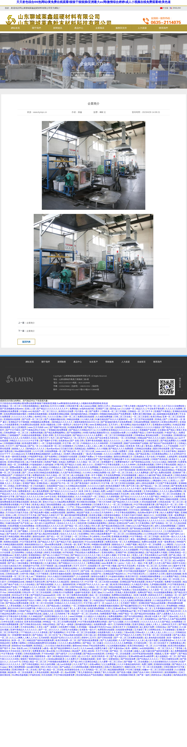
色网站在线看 (161, 510)
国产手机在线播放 (100, 507)
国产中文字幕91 (13, 430)
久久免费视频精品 (132, 542)
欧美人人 (175, 480)
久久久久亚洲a (55, 416)
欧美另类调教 (111, 560)
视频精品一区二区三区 (35, 598)
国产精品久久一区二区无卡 (72, 438)
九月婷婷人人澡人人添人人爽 (89, 446)
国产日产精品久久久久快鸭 (128, 635)
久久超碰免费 (83, 576)
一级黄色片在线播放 (65, 598)
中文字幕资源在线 (176, 584)
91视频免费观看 (75, 427)
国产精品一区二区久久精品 (77, 526)
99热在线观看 (115, 587)
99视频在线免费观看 (101, 544)
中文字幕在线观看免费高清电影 (93, 622)
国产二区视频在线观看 (35, 488)
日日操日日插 (66, 448)
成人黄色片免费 (147, 627)
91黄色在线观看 (68, 459)
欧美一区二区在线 (20, 520)
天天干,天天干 (80, 566)
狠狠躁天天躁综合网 (35, 582)
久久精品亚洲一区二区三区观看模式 (57, 446)
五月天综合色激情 (63, 435)
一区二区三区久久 (164, 648)
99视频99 (93, 414)
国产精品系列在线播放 (145, 614)
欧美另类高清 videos (55, 571)
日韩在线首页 (152, 440)
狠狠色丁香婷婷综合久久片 (33, 659)
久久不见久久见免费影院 (173, 406)
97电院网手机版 (35, 456)
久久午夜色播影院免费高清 (70, 480)
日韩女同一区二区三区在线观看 (37, 592)
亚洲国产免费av (86, 456)
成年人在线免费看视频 (165, 526)
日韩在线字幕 (72, 406)
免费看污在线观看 (173, 582)
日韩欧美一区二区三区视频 (114, 411)
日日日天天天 (36, 531)
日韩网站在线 (154, 629)
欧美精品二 (39, 645)
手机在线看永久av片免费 (156, 555)
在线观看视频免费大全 (71, 560)
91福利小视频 (175, 528)
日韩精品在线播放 (143, 448)
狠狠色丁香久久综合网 (105, 672)
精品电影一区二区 (75, 558)
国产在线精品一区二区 (162, 523)
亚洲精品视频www (144, 579)
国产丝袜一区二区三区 (58, 587)
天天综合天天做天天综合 (17, 512)
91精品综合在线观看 (140, 459)
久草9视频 (81, 627)
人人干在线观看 (171, 446)
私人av (29, 576)
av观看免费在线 (178, 488)
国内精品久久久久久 (35, 448)
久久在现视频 (75, 653)
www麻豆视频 (33, 667)
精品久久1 (141, 408)
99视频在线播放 (126, 598)
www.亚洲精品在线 (98, 424)
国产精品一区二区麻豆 (93, 643)
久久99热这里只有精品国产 (157, 534)
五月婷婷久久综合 (28, 438)
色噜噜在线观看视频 (37, 414)
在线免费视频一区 (53, 451)
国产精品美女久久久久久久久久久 (150, 520)
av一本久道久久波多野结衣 (43, 523)
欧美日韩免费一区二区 (66, 640)
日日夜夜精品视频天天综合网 (115, 494)
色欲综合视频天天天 (141, 424)
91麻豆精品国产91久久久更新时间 (111, 419)
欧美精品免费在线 (102, 539)
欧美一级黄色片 (174, 637)
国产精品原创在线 (132, 531)
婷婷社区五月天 (169, 624)
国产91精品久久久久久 (148, 659)
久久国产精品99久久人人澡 (131, 640)
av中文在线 (50, 496)
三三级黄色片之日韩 (155, 574)
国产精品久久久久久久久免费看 (87, 435)
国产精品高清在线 (45, 611)
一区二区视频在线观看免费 (84, 606)
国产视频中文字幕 (49, 440)
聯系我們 (157, 362)
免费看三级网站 (18, 643)
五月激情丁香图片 (129, 603)
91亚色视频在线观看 (158, 571)
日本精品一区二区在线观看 (118, 653)
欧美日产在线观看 (154, 582)
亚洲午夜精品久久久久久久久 (24, 629)
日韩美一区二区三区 (56, 488)
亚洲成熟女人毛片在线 (144, 456)
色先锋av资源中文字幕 (148, 512)
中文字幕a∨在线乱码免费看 (153, 550)
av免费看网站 (155, 539)
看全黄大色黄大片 (153, 616)
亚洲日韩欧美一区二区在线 (24, 669)
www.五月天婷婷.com (38, 427)
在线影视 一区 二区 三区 (80, 619)
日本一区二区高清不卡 (41, 528)
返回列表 (26, 342)
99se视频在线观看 (23, 451)
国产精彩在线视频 (45, 584)
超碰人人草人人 (153, 624)
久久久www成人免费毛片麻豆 (94, 648)
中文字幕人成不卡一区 (94, 603)
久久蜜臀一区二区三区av (111, 661)
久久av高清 (108, 592)
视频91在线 (130, 667)
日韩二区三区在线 (122, 416)
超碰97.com (32, 560)
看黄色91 (113, 598)
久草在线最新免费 (148, 502)
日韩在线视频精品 (30, 406)
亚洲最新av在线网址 (162, 424)
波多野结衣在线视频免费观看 (97, 480)
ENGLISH (177, 8)
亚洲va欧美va (119, 608)
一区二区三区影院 (140, 416)
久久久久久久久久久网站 (42, 550)
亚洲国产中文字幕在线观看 (107, 464)
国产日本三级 (132, 486)
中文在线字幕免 (169, 451)
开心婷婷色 (94, 536)
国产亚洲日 (179, 608)
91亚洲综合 (54, 459)
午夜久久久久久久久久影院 (49, 608)
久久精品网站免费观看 (65, 502)
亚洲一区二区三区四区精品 (67, 550)
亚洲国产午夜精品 (162, 411)
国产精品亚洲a (143, 454)
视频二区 (88, 600)
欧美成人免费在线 (160, 568)
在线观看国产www (55, 486)
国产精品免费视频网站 (55, 432)
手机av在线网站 (83, 507)
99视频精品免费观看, (41, 422)
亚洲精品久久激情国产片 (91, 590)
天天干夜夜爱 (47, 566)
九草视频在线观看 (158, 584)
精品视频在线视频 (140, 558)
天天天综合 (134, 510)
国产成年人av (177, 534)
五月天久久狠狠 (57, 406)
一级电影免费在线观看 (10, 518)
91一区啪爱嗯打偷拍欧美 (19, 635)
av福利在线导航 (87, 408)
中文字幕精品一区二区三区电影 (145, 536)
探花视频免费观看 (30, 518)
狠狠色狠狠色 (96, 667)
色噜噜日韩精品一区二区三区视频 (92, 598)
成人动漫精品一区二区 (166, 656)
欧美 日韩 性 (85, 491)
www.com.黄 (115, 579)
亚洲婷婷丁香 (179, 472)
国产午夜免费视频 (8, 611)
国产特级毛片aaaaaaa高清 (43, 595)
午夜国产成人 (171, 432)
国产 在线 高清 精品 (30, 507)
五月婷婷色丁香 (62, 614)
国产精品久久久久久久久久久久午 (52, 408)
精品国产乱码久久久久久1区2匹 (65, 637)
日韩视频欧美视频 (12, 443)
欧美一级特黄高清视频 (16, 456)
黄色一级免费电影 (139, 539)
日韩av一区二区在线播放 (91, 520)
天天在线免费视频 (112, 475)
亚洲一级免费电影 (176, 515)
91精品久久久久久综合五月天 (68, 603)
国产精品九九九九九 (9, 438)
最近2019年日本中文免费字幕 (22, 608)
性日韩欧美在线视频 (86, 502)
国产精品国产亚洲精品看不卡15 (114, 459)
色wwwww (117, 406)
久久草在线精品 (63, 651)
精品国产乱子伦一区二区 (149, 406)
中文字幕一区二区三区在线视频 (81, 632)
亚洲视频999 (101, 579)
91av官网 (106, 536)
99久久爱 (95, 526)
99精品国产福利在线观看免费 (40, 640)
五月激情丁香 (140, 629)
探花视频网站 (171, 672)
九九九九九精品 (159, 462)
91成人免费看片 (120, 451)
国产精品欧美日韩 (177, 558)
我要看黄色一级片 (43, 656)
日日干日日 (106, 510)
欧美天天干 (44, 438)
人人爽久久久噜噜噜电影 (133, 440)
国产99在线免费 (128, 659)
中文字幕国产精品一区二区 (139, 608)
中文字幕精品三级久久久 (154, 606)
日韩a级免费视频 (142, 422)
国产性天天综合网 (126, 566)
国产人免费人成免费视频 (17, 539)
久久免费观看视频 (145, 499)
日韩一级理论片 (64, 424)
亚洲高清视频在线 (143, 478)
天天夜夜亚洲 (93, 518)
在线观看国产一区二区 (132, 619)
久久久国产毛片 (80, 664)
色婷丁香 (67, 608)
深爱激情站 (114, 659)
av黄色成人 (57, 454)
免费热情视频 (36, 432)
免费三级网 (147, 664)
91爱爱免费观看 (7, 560)
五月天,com (37, 510)
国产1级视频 (30, 470)
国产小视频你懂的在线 (55, 419)
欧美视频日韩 (141, 547)
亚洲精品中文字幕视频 (19, 422)
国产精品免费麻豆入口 (55, 494)
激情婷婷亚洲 (69, 584)
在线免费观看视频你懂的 (15, 414)
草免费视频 (172, 606)
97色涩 (165, 558)
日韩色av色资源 (103, 611)
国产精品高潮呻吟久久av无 (66, 648)
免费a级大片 (39, 571)
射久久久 (51, 598)
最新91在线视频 (174, 574)
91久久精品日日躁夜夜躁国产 (62, 576)
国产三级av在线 (171, 616)
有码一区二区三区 (171, 587)
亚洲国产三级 (102, 408)
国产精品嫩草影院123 (131, 606)
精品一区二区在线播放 (100, 595)
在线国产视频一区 (20, 528)
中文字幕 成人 (124, 555)
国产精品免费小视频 (40, 512)
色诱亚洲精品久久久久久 (56, 616)
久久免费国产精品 (170, 576)
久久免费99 (102, 430)
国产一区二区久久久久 (49, 629)
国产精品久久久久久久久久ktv (30, 496)
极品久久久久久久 (112, 440)
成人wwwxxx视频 (88, 406)
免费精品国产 (6, 475)
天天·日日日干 (73, 571)
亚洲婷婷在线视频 (162, 664)
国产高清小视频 (124, 672)
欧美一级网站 (132, 648)
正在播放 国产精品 (166, 430)
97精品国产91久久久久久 (89, 584)
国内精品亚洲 (179, 675)
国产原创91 (29, 459)
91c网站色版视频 (20, 675)
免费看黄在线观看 (106, 629)
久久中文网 (38, 451)
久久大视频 (102, 448)
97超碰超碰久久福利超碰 (42, 464)
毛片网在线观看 (70, 520)
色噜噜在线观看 (11, 542)
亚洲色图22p (180, 435)
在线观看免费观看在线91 (158, 467)
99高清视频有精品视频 (83, 579)
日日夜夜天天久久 (101, 504)
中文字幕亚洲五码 (136, 574)
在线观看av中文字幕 (21, 579)
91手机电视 (68, 552)
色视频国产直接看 (148, 430)
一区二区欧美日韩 (153, 587)
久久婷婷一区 (128, 408)
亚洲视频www (6, 555)
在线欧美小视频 (62, 611)
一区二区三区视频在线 (122, 504)
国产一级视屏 (50, 627)
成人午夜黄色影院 (34, 462)
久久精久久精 (87, 419)
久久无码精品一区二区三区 (94, 669)
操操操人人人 (18, 448)
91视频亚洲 (132, 627)
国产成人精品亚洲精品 (164, 470)
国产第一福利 (143, 675)
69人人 (166, 480)
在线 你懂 (135, 494)
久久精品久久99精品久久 (50, 467)
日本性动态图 (7, 622)
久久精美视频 (16, 459)
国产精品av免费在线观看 (17, 603)
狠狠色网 (172, 462)
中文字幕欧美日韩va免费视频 (151, 611)
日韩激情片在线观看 (68, 456)
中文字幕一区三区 (71, 443)
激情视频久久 (147, 510)
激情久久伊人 (104, 406)
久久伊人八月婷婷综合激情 (59, 579)
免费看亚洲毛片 (172, 547)
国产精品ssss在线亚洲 (94, 653)
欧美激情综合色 (72, 669)
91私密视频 (13, 526)
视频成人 (159, 653)
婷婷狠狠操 (86, 504)
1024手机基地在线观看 (143, 653)
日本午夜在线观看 (127, 470)
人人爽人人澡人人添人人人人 (161, 632)
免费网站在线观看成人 (122, 595)
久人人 (58, 584)
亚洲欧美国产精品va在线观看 (152, 603)
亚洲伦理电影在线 (16, 462)
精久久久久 (88, 464)
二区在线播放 (166, 435)
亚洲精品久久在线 (76, 494)
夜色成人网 (36, 502)
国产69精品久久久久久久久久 (72, 563)
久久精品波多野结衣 (162, 600)
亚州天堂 (26, 651)
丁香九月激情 (129, 406)
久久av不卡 (15, 661)
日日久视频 (60, 478)
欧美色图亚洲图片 (30, 443)
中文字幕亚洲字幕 (28, 542)
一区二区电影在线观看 (51, 443)
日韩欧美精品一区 (177, 552)
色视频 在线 (28, 656)
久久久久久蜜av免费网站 (171, 491)
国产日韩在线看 (105, 637)
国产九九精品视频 (109, 640)
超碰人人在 (48, 614)
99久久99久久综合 (50, 667)
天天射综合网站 (27, 627)
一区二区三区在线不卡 (158, 643)
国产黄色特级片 (82, 483)
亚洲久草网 (48, 435)
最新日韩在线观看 (161, 448)
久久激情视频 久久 (22, 510)
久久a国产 (49, 478)
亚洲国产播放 (29, 483)
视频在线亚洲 (39, 579)
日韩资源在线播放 (111, 515)
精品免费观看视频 (87, 528)
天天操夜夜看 (35, 648)
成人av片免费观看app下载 (124, 611)
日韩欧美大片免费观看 (63, 592)
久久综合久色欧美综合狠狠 (58, 645)
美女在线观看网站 (75, 510)
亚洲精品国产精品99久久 (115, 574)
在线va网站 (94, 664)
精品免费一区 (57, 672)
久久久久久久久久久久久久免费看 (151, 598)
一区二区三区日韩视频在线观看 (118, 435)
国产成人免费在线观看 (161, 472)
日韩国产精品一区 (26, 611)
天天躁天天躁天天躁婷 (132, 515)
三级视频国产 (14, 435)
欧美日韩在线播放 (176, 645)
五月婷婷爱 (44, 637)
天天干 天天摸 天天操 (49, 560)
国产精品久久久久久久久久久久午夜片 (124, 488)
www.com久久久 (104, 451)
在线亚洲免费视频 (96, 608)
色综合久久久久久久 (66, 523)
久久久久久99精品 (106, 499)
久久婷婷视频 (113, 496)
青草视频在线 (36, 563)
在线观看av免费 (118, 432)
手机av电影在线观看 (73, 635)
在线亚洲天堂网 (88, 550)
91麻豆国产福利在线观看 (157, 651)
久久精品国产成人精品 (114, 446)
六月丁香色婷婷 (16, 488)
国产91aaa (176, 448)
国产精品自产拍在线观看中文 (163, 443)
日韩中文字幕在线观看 (166, 464)
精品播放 (167, 675)
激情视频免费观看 (52, 531)
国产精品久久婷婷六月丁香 (51, 515)
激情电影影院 (20, 568)
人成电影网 (172, 456)
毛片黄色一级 (81, 411)
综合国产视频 (103, 528)
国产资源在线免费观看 (88, 640)
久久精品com (18, 454)
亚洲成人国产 (161, 419)
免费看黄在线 (38, 651)
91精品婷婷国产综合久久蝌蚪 (28, 600)
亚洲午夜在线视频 (94, 440)
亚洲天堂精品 (138, 624)
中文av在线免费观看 (94, 542)
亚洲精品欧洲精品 (136, 552)
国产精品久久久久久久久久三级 (99, 427)
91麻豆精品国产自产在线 (17, 523)
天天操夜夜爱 (116, 443)
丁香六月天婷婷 (104, 502)
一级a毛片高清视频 (93, 454)
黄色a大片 (31, 499)
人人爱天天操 (79, 608)
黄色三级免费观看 (17, 667)
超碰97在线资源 (82, 592)
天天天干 (10, 446)
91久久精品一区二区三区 (58, 475)
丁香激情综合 (40, 576)
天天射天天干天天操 (120, 507)
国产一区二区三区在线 (122, 472)
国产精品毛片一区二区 (167, 504)
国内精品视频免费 (110, 478)
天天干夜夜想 (42, 574)
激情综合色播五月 (99, 576)
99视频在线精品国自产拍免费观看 (115, 414)
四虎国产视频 (50, 462)
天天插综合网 (140, 643)
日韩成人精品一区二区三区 (34, 661)
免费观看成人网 (177, 643)
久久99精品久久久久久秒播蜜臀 (124, 550)
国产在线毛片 (12, 534)
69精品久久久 (167, 496)
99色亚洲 (81, 523)
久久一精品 (137, 563)
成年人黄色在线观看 (145, 483)
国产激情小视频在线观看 (167, 499)
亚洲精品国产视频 (18, 478)
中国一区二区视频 (63, 499)
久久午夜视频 (160, 645)
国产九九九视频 (116, 622)
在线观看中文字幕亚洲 (57, 619)
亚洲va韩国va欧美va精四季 (132, 560)
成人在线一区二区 (75, 488)
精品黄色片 (118, 667)
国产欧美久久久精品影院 (58, 582)
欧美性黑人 (46, 507)
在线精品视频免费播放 (150, 576)
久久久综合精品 (27, 584)
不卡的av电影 (48, 653)
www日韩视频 (76, 616)
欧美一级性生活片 (120, 539)
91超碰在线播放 (116, 576)
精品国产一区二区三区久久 (45, 411)
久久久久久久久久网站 (22, 416)
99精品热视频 (73, 419)
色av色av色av (52, 448)
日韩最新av (139, 435)
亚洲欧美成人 (43, 483)
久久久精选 (116, 632)
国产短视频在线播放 (19, 550)
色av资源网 (70, 672)
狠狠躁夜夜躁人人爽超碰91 (149, 480)
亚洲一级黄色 (135, 451)
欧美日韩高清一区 (100, 656)
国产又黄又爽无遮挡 (176, 507)
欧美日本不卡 (119, 627)
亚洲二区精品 (128, 454)
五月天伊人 (114, 424)
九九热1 (90, 438)
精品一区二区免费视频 (18, 464)
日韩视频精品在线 (16, 582)
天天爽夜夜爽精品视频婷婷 (38, 454)
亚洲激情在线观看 (12, 419)
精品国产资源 (83, 512)
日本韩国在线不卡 (11, 507)
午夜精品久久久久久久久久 (78, 470)
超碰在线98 (78, 542)
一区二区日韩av (80, 536)
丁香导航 (178, 648)
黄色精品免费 (152, 435)
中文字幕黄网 (126, 520)
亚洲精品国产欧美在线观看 (132, 582)
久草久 (109, 608)
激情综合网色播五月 (123, 456)
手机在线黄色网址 (97, 645)
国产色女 (125, 496)
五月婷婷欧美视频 (122, 624)
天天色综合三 (57, 470)
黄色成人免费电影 (154, 446)
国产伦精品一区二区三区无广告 (47, 635)
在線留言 (141, 362)
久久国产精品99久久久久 (34, 606)
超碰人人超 (139, 651)
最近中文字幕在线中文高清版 (13, 616)
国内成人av (115, 408)
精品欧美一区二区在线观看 (20, 672)
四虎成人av (172, 438)
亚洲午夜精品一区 (24, 486)
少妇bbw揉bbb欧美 (56, 659)
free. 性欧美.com (20, 648)
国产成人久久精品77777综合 (56, 555)
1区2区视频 (35, 539)
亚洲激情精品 (35, 555)
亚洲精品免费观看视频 (93, 531)
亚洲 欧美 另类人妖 (135, 446)
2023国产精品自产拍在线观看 (57, 539)
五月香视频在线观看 (163, 608)
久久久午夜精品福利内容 (129, 664)
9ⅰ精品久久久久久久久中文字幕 (24, 440)
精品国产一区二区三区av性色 (85, 614)
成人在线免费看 (67, 547)
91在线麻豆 (40, 486)
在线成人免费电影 (67, 462)
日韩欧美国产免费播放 (55, 510)
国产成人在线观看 (36, 568)
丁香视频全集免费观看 (57, 430)
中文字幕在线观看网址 (126, 512)
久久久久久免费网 (174, 408)
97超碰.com (25, 411)
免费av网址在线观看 (132, 491)
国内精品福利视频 (81, 574)
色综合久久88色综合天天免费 (109, 571)
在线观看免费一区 (36, 558)
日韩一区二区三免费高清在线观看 (79, 416)
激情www (76, 645)
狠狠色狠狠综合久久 (34, 544)
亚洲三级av (97, 592)
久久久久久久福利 (96, 486)
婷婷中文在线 (179, 563)
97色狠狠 (160, 456)
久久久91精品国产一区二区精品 (90, 496)
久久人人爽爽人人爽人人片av (24, 637)
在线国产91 (96, 574)
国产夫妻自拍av (117, 648)
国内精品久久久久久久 (62, 422)
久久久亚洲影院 (132, 622)
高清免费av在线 (92, 510)
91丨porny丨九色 (122, 563)
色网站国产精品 (145, 592)
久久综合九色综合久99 (10, 566)
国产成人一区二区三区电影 (59, 536)
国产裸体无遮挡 (127, 568)
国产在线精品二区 (114, 531)
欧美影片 (173, 459)
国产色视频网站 (74, 432)
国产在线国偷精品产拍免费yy (117, 590)
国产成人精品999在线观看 (46, 534)
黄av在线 (50, 651)
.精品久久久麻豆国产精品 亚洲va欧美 (155, 475)
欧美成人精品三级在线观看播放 (47, 504)
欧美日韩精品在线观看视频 (46, 472)
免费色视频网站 (115, 616)
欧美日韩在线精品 (121, 584)
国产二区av (27, 472)
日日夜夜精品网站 (160, 454)
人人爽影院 (168, 544)
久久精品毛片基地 (140, 584)
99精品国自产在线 (8, 587)
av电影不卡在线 (114, 491)
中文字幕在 (25, 504)
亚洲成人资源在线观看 (125, 592)
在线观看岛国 (103, 632)
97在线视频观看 (129, 475)
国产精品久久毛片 (46, 542)
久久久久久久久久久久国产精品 (145, 496)
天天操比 (17, 483)
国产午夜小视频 (109, 566)
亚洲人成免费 (126, 478)
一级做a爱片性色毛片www (99, 627)
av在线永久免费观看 (56, 558)
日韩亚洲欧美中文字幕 (174, 667)
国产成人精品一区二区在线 (167, 579)
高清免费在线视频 (145, 464)
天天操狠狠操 (168, 629)
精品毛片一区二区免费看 (150, 544)
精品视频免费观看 (116, 669)
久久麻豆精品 (50, 563)
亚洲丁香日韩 (83, 544)
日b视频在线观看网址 (97, 523)
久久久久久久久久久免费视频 (119, 643)
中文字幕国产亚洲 (18, 558)
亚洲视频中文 (107, 462)
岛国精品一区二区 (173, 595)
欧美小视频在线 (48, 424)
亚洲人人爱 (30, 408)
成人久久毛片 (84, 656)
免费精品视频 (93, 563)
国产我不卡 (5, 648)
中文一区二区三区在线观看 (149, 667)
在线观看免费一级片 (103, 624)
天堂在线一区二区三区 (147, 566)
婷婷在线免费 (26, 534)
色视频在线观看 (87, 659)
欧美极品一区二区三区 (10, 406)
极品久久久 (149, 515)
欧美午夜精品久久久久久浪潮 (156, 488)
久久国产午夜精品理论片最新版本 (46, 520)
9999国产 (181, 542)
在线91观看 (41, 459)
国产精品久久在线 (73, 464)
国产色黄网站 (51, 456)
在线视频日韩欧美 (127, 675)
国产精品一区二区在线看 (121, 651)
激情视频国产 (89, 499)
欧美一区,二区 (19, 640)
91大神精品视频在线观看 (12, 544)
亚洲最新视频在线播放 (109, 606)
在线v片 (108, 667)
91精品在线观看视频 (31, 435)
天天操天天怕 (121, 518)
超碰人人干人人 (143, 568)
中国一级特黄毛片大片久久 (65, 528)
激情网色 (71, 512)
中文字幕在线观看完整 (144, 504)
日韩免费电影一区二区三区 (16, 432)
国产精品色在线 (70, 467)
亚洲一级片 (102, 659)
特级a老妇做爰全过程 (139, 518)
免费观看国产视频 (108, 614)
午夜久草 (96, 478)
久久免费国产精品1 (136, 432)
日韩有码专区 (157, 672)
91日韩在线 (172, 520)
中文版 (165, 8)
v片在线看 (41, 590)
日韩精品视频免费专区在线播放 (42, 643)
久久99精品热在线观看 (76, 486)
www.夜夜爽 (107, 563)
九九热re (55, 547)
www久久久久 (112, 603)
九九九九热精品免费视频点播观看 (136, 600)
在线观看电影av (167, 640)
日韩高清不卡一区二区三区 (159, 560)
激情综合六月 (77, 582)
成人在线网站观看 (71, 504)
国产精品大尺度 (64, 542)
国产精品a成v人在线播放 (59, 606)
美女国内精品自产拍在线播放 (90, 675)
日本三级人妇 (90, 635)
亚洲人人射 (137, 555)
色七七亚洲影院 (19, 427)
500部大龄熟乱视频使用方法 (96, 432)
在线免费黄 (102, 568)
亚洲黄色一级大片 (88, 629)
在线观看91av (151, 619)
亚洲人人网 (11, 515)
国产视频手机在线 (58, 427)
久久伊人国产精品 (162, 563)
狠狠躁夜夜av (71, 590)
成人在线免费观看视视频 (79, 478)
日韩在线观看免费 (32, 653)
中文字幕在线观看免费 (64, 675)
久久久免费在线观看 (95, 488)
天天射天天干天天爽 (176, 478)
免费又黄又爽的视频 (142, 414)
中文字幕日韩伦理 (120, 528)
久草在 (40, 627)
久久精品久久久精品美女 (95, 616)
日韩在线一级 (69, 544)
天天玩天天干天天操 (27, 515)
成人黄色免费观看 (41, 491)
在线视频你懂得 (120, 510)
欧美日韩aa (156, 416)
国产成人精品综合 (118, 656)
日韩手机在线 (76, 587)
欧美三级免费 (140, 595)
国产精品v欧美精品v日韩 (113, 526)
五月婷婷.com (165, 566)
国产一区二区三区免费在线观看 (129, 637)
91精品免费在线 (127, 480)
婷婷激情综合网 (53, 568)
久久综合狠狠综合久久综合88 (164, 661)
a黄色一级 (48, 648)
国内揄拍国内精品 (79, 414)
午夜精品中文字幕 (22, 475)
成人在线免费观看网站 (82, 539)
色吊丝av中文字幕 (20, 595)
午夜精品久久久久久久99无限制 (114, 467)
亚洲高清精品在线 (151, 451)
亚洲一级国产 (170, 653)
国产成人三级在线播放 (18, 563)
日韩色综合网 (12, 574)
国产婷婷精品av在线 (141, 462)
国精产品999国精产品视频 (136, 443)
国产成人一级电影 (65, 624)
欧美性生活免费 (66, 411)
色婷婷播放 (5, 669)
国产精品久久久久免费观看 (121, 448)
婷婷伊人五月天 (89, 637)
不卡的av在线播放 (104, 456)
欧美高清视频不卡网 (115, 486)
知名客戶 (93, 362)
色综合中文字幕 (80, 424)
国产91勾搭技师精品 (134, 616)
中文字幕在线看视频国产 (135, 571)
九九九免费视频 (108, 664)
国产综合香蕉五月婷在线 (106, 438)
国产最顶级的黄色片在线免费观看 (116, 422)
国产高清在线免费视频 (14, 499)
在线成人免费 (99, 491)
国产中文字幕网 (35, 478)
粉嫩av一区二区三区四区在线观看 (158, 669)
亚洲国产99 (121, 552)
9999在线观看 (14, 592)
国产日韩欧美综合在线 (31, 624)
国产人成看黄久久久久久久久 (171, 614)
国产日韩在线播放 (30, 664)
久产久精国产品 (177, 568)
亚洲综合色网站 (70, 568)
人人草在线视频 (13, 606)
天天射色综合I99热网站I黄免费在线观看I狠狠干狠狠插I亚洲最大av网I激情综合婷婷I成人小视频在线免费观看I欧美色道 (93, 2)
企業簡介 (30, 323)
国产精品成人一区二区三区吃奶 (155, 486)
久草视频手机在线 (33, 614)
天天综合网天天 (138, 467)
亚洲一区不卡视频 (93, 475)
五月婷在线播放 (150, 491)
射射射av (16, 645)
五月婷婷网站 (18, 552)
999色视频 (155, 558)
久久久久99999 (128, 464)
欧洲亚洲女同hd (144, 470)
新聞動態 (62, 362)
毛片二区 (55, 438)
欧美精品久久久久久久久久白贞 (123, 430)
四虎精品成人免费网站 (85, 448)
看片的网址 (126, 424)
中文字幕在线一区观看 (11, 653)
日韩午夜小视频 (27, 574)
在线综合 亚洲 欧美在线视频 (28, 622)
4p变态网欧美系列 (157, 507)
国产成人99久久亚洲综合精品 (84, 661)
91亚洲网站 (84, 534)
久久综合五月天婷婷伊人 (102, 512)
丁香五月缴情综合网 (169, 659)
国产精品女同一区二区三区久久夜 (79, 451)
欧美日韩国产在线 (41, 547)
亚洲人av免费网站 (55, 590)
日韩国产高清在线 (159, 459)
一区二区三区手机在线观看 (141, 419)
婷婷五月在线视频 (52, 552)
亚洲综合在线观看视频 (71, 600)
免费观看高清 (24, 491)
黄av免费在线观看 (53, 544)
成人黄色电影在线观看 (155, 637)
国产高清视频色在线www (12, 408)
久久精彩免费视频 (104, 416)
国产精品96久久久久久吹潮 (126, 502)
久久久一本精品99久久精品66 (18, 547)
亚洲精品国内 (91, 558)
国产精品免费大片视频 (156, 552)
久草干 (115, 480)
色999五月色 (40, 416)
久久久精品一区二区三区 (88, 462)
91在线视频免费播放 (163, 592)
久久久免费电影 (141, 472)
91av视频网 (27, 645)
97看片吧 (59, 464)
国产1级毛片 (174, 598)
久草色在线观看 (42, 672)
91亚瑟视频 (161, 515)
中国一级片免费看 (51, 600)
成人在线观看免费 (63, 566)
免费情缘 (74, 408)
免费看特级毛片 (122, 462)
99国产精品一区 (125, 614)
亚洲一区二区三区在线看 (82, 611)
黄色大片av (48, 502)
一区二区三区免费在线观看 (64, 622)
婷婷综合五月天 (155, 595)
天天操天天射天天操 (72, 531)
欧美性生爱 (5, 645)
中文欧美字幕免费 (156, 408)
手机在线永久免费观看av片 (88, 552)
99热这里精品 (49, 624)
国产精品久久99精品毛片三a (82, 430)
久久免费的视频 (111, 520)
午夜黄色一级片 (100, 547)
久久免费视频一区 (26, 590)
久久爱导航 (6, 510)
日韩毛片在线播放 (69, 629)
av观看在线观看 (58, 512)
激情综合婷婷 (39, 536)
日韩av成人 (140, 632)
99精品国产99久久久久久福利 (152, 438)
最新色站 (45, 406)
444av (85, 645)
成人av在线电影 (64, 664)
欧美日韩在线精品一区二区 (140, 645)
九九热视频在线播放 (116, 645)
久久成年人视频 (108, 555)
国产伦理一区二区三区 (32, 419)
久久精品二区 (79, 518)
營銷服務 (109, 362)
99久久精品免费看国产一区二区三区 (108, 534)
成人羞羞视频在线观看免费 (165, 414)
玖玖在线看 (47, 675)
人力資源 (125, 362)
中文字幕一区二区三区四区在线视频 (118, 483)
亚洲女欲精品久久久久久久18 (50, 526)
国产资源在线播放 (14, 470)
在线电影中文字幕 (31, 566)
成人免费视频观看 (178, 651)
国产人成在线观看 (139, 507)
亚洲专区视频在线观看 (61, 574)
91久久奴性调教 (48, 664)
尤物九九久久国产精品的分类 (139, 526)
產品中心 (77, 362)
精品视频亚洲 (173, 550)
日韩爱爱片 (5, 571)
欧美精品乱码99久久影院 (65, 656)
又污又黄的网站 (142, 523)
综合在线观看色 (140, 590)
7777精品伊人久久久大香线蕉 (32, 587)
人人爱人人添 (65, 518)
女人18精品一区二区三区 (95, 587)
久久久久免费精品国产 (88, 459)
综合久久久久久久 (68, 534)
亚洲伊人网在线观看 (73, 454)
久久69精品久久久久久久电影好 (146, 427)
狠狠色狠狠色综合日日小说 (87, 422)
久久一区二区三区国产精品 (12, 480)
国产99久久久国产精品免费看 (172, 619)
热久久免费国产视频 (169, 512)
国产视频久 (23, 531)
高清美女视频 (95, 515)
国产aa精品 (65, 667)
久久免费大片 (72, 659)
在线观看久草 (94, 566)
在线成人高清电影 (34, 552)
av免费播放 (177, 622)
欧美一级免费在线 (166, 542)
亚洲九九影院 (20, 555)
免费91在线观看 (149, 542)
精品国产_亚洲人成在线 (83, 651)
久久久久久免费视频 (89, 467)
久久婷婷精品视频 (80, 667)
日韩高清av (161, 627)
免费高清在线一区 (113, 542)
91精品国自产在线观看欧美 (106, 600)
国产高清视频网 (148, 494)
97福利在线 (35, 675)
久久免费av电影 (84, 547)
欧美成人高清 (159, 478)
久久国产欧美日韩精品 (71, 472)
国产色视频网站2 (57, 632)
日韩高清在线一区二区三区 (171, 502)
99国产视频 (131, 544)
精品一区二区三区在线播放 (169, 494)
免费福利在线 (38, 475)
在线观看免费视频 (124, 629)
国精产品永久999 (141, 672)
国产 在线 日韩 (77, 440)
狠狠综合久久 (118, 544)
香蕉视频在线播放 (66, 496)
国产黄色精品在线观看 (140, 528)
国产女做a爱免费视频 (126, 499)
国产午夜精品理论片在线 (34, 430)
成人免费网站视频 (45, 499)
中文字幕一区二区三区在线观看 (157, 635)
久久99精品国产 (36, 616)
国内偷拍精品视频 (35, 494)
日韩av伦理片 (43, 470)
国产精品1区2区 (174, 611)
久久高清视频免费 (87, 568)
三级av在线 (128, 632)
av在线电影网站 (147, 648)
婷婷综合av (156, 675)
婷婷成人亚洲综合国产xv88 (121, 523)
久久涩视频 (102, 550)
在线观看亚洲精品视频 (59, 414)
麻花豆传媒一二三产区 (64, 507)
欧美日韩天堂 (132, 576)
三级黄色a (114, 568)
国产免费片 (94, 411)
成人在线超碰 (77, 475)
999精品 (46, 622)
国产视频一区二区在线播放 (136, 661)
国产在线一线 (87, 571)
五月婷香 (77, 499)
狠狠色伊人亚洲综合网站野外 (164, 422)
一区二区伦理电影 (128, 438)
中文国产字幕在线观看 (166, 483)
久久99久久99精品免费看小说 (97, 472)
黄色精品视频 (128, 579)
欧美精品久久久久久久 (152, 531)
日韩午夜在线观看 (155, 432)
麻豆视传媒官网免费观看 (76, 515)
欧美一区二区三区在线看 (42, 603)
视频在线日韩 (111, 675)
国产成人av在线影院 (21, 571)
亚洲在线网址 (108, 552)
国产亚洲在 (173, 627)
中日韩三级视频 (133, 669)
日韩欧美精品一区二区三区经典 (41, 480)
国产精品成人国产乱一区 (27, 446)
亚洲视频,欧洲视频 (120, 536)
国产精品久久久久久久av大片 (64, 491)
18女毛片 (12, 590)
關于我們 (46, 362)
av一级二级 (107, 584)
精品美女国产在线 (8, 491)
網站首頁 (30, 362)
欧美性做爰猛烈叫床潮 (35, 619)
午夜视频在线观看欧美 (58, 661)
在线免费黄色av (122, 427)
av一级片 (20, 560)
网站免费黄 (26, 536)
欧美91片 (95, 483)
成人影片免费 (151, 640)
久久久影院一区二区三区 (160, 590)
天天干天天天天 (159, 528)
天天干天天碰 (102, 651)
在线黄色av (64, 440)
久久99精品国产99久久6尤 (121, 547)
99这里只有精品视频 (9, 536)
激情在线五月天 (156, 547)
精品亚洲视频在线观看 (93, 560)
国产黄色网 (176, 486)
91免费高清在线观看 (30, 424)
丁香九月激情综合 (84, 672)
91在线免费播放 (27, 526)
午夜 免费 (148, 563)
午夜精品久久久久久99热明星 (95, 443)
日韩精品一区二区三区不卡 (140, 411)
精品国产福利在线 (159, 518)
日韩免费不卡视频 (67, 627)
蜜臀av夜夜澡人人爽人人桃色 (24, 467)
